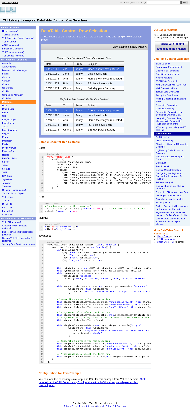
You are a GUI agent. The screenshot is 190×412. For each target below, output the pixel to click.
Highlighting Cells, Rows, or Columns (169, 151)
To (64, 63)
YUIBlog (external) (11, 34)
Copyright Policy (103, 406)
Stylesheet (7, 179)
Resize (5, 155)
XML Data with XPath (166, 88)
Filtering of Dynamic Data (168, 195)
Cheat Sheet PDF (165, 242)
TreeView (6, 186)
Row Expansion (163, 166)
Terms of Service (86, 406)
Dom (4, 105)
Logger (5, 133)
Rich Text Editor (10, 158)
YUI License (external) (13, 55)
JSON (5, 126)
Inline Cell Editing (164, 140)
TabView (6, 183)
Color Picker (8, 88)
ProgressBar (8, 151)
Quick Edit (161, 163)
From (79, 63)
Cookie (5, 91)
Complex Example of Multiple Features (170, 187)
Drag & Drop (8, 109)
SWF (4, 172)
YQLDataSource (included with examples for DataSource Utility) (171, 213)
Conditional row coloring (167, 74)
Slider (5, 165)
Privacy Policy (70, 406)
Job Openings (119, 406)
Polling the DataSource (167, 95)
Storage (6, 169)
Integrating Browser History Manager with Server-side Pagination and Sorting (169, 121)
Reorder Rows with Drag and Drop (170, 158)
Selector (6, 162)
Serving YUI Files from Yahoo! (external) (17, 239)
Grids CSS (7, 214)
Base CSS (7, 207)
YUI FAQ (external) (11, 222)
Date (48, 63)
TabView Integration (165, 182)
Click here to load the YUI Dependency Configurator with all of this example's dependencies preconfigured (92, 382)
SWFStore (7, 176)
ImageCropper (9, 119)
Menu (5, 137)
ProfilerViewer (9, 148)
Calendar (6, 77)
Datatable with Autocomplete (170, 199)
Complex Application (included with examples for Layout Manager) (170, 221)
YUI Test (6, 200)
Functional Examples (12, 48)
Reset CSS (7, 204)
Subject (92, 63)
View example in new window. (130, 46)
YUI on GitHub (9, 41)
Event (5, 112)
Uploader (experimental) (14, 190)
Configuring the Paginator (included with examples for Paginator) (169, 176)
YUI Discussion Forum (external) (18, 38)
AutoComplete (9, 66)
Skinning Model (163, 202)
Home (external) (10, 31)
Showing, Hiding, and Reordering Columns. (172, 145)
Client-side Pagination (166, 105)
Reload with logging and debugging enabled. (171, 46)
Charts (5, 84)
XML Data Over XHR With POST (172, 84)
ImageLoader (8, 123)
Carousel (6, 80)
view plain (50, 154)
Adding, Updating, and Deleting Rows (171, 100)
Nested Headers (164, 77)
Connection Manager (12, 95)
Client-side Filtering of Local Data (172, 192)
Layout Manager (10, 130)
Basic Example (163, 63)
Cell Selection (162, 137)
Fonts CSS (7, 211)
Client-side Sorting (165, 108)
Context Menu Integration (168, 170)
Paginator (7, 141)
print (57, 154)
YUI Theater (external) (13, 52)
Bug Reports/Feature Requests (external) (17, 233)
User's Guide (163, 236)
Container (7, 98)
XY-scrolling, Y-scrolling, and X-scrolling (171, 128)
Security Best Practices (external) (18, 244)
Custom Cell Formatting (167, 70)
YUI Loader (7, 197)
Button (5, 73)
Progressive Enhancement (169, 67)
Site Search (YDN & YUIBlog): (133, 2)
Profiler (5, 144)
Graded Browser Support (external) (14, 227)
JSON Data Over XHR (167, 81)
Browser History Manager (14, 70)
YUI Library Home (10, 2)
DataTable (7, 102)
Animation (7, 63)
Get (4, 116)
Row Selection (163, 133)
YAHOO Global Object (13, 193)
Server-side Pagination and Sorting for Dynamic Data (169, 113)
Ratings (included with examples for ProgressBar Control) (171, 207)
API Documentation (166, 239)
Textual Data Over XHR (167, 91)
